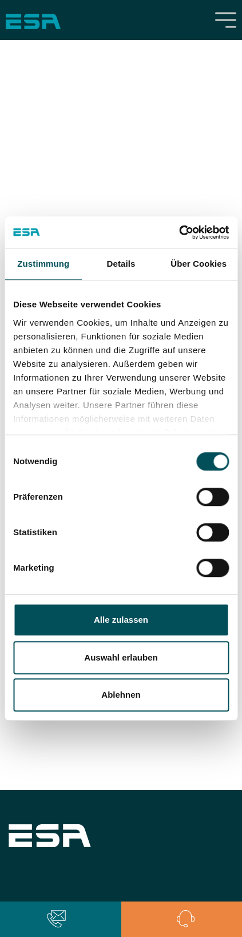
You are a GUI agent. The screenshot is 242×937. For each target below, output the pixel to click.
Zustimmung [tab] (43, 263)
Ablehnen (120, 694)
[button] (56, 919)
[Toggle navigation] (226, 20)
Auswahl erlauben (120, 657)
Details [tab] (121, 263)
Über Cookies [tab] (198, 263)
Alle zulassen (121, 619)
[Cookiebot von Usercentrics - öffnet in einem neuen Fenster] (179, 232)
